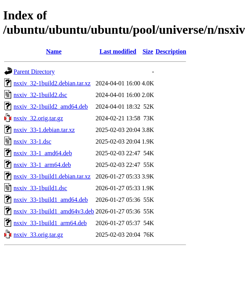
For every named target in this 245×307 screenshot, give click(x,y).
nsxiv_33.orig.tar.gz (38, 234)
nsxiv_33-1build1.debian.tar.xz (52, 176)
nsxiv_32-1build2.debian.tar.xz (52, 83)
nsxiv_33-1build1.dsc (40, 188)
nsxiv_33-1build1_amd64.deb (51, 199)
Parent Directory (34, 71)
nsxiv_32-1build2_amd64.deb (51, 106)
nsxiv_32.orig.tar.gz (38, 118)
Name (54, 51)
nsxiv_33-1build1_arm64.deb (50, 223)
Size (148, 51)
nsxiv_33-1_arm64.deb (42, 164)
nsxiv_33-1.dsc (32, 141)
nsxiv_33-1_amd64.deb (43, 153)
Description (170, 51)
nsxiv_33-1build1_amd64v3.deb (54, 211)
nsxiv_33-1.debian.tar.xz (44, 130)
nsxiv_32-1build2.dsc (40, 95)
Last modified (118, 51)
